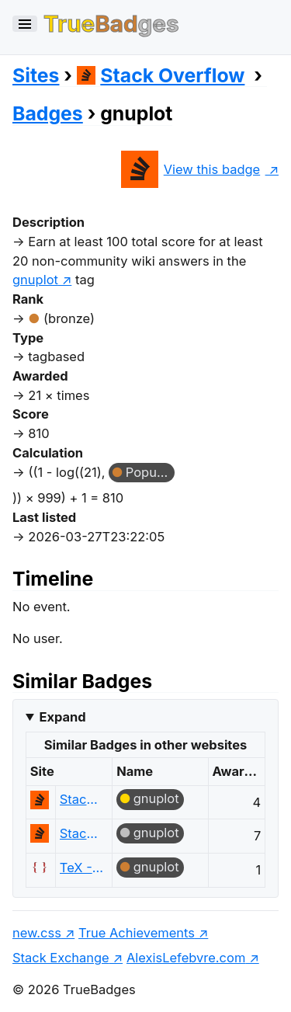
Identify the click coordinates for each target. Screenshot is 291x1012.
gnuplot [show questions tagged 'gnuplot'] (35, 279)
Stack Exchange (60, 957)
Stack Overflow (161, 75)
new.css (36, 933)
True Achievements (136, 933)
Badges (47, 113)
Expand (62, 717)
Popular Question (150, 472)
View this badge (190, 169)
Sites (35, 75)
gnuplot (156, 798)
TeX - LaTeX (82, 867)
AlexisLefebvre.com (185, 957)
